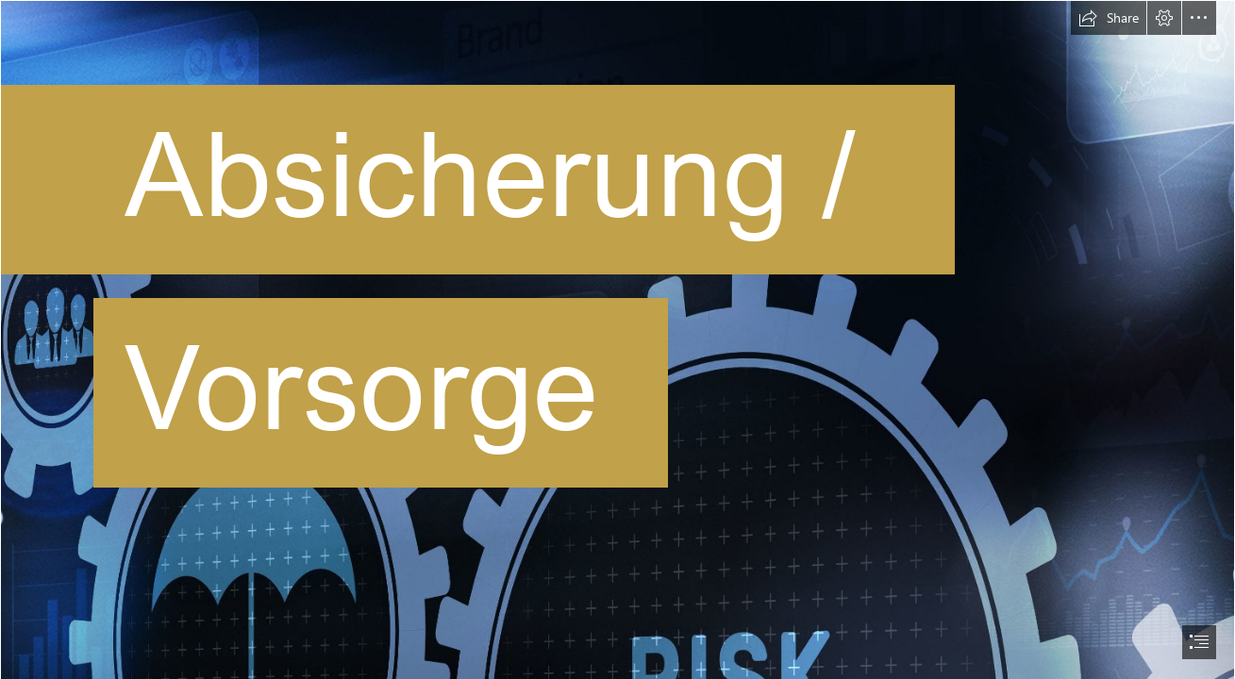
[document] (617, 339)
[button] (1108, 18)
